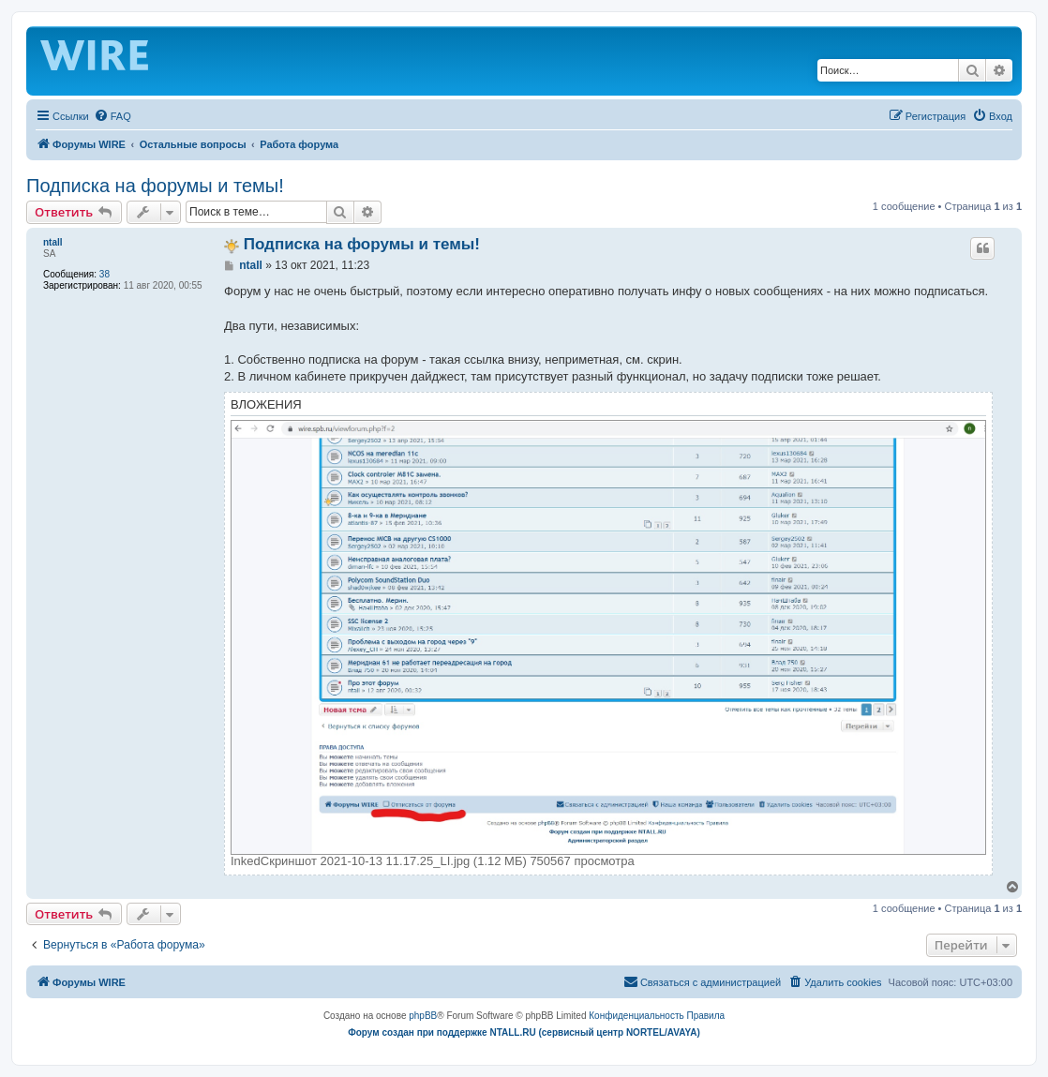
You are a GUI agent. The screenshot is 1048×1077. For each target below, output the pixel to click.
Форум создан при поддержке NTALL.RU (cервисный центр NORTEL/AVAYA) (524, 1032)
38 (104, 274)
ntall (53, 242)
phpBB (423, 1015)
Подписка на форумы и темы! (155, 185)
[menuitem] (112, 116)
